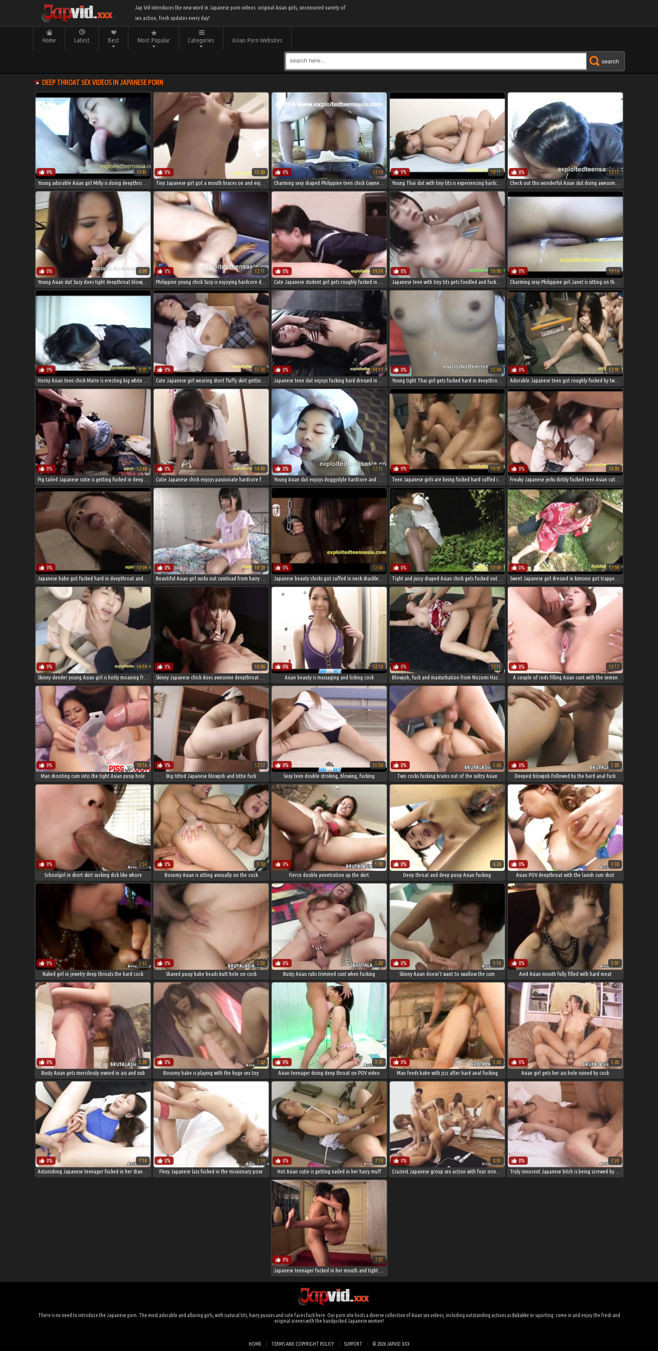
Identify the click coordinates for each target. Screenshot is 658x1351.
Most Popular (153, 40)
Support (353, 1344)
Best (113, 40)
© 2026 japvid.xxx (391, 1344)
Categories (201, 40)
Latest (82, 40)
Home (49, 40)
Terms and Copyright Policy (302, 1344)
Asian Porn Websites (257, 40)
